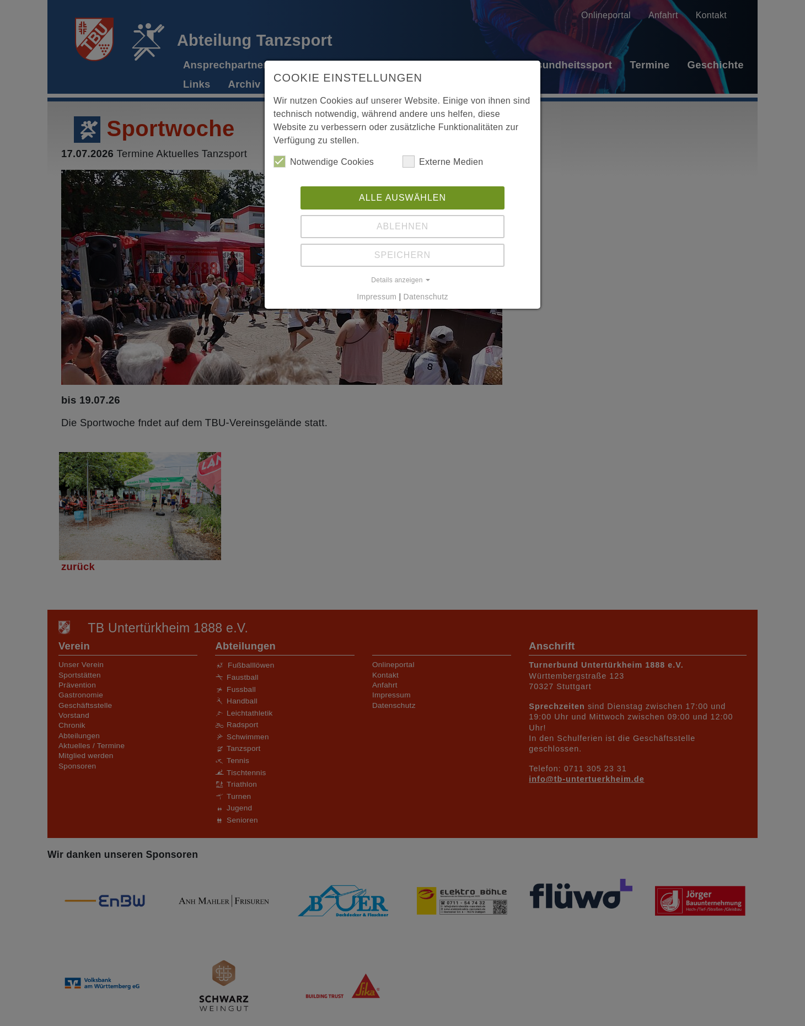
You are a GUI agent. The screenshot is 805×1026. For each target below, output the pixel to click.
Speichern (402, 255)
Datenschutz (426, 296)
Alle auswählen (402, 197)
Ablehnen (402, 226)
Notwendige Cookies (323, 161)
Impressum (376, 296)
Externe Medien (442, 161)
